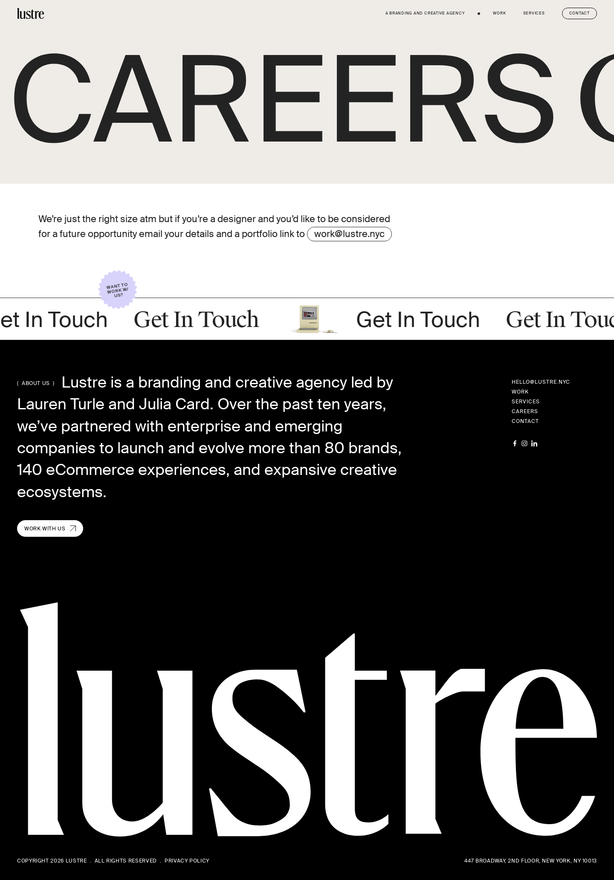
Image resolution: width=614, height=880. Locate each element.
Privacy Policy (187, 860)
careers (525, 411)
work (499, 13)
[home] (30, 13)
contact (525, 421)
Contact (579, 13)
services (534, 13)
